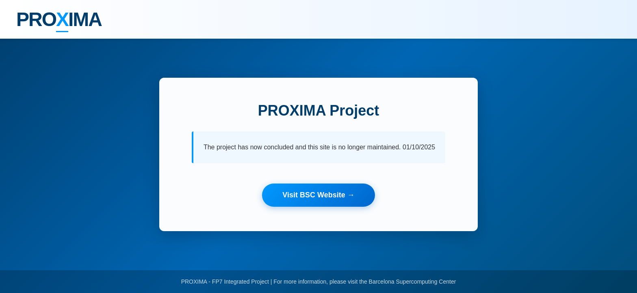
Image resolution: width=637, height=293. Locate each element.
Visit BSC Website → (318, 195)
